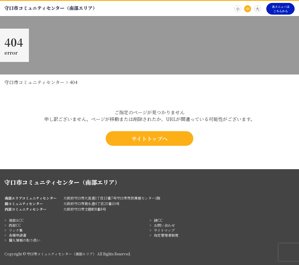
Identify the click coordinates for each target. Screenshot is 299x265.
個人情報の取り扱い (24, 240)
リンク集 (16, 230)
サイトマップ (164, 230)
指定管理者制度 (166, 235)
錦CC (158, 220)
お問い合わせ (164, 225)
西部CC (15, 225)
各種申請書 (17, 235)
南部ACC (16, 220)
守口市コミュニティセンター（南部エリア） (50, 8)
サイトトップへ (149, 138)
